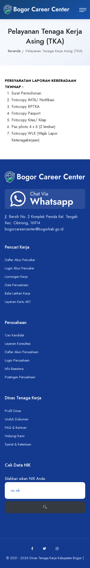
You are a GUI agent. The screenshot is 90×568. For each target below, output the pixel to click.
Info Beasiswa (14, 368)
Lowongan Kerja (16, 276)
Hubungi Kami (14, 436)
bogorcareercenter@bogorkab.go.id (34, 229)
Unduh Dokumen (16, 419)
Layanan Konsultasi (17, 343)
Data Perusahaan (16, 285)
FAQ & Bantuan (16, 427)
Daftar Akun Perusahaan (21, 352)
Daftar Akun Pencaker (20, 259)
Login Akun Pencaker (19, 268)
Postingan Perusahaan (20, 377)
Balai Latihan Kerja (17, 293)
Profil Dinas (13, 410)
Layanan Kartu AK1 (18, 301)
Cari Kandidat (14, 335)
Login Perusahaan (17, 360)
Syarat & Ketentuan (18, 444)
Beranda (14, 51)
